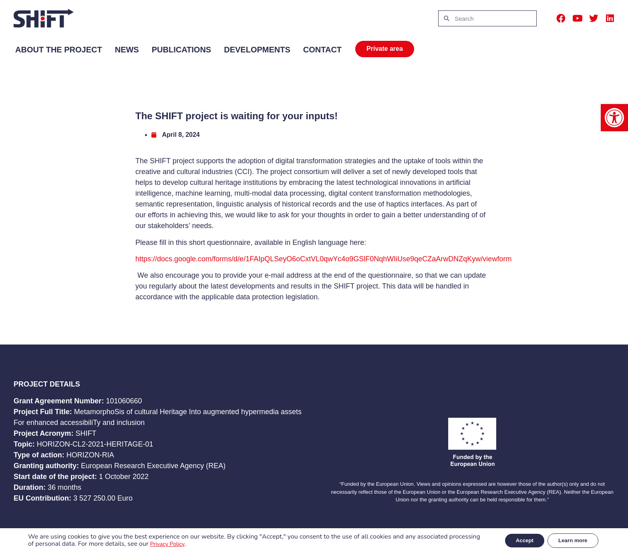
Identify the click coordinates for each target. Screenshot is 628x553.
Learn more (571, 540)
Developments (257, 49)
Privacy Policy (200, 544)
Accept (518, 540)
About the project (58, 49)
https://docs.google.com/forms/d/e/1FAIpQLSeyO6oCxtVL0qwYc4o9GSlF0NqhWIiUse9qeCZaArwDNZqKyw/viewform (323, 259)
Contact (322, 49)
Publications (181, 49)
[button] (614, 117)
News (127, 49)
